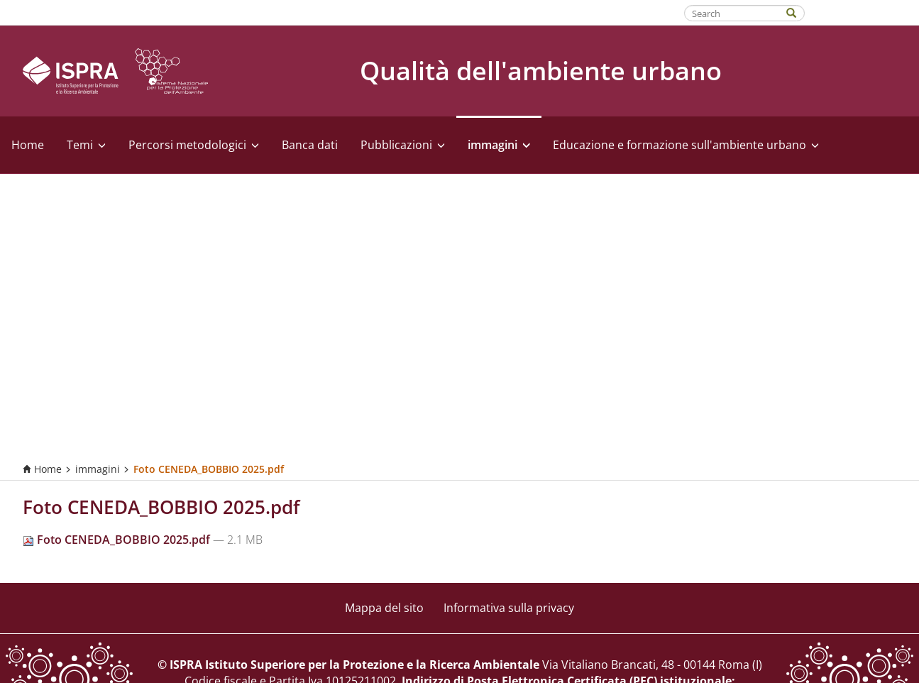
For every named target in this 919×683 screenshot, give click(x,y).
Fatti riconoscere (862, 12)
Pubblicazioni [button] (403, 145)
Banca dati (310, 145)
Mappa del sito (384, 608)
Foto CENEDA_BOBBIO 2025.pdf (118, 539)
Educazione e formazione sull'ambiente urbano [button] (686, 145)
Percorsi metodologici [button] (193, 145)
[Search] (798, 12)
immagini (97, 469)
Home (27, 145)
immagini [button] (499, 145)
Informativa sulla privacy (509, 608)
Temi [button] (86, 145)
